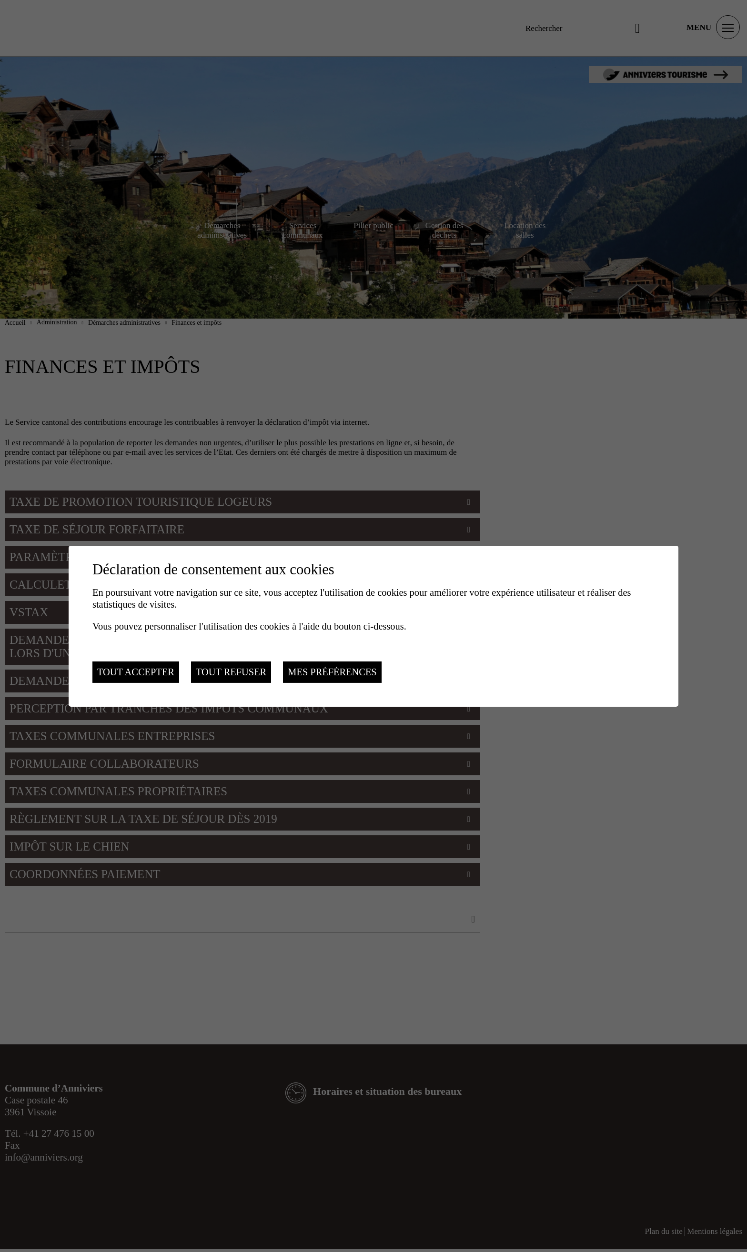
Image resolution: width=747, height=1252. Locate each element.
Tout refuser (231, 672)
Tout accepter (135, 672)
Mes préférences (332, 672)
